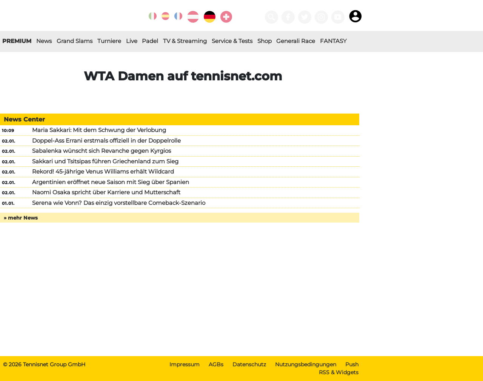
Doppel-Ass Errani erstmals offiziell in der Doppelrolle (106, 140)
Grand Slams (74, 41)
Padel (150, 41)
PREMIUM (16, 41)
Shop (264, 41)
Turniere (109, 41)
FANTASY (333, 41)
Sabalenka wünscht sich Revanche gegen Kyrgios (101, 150)
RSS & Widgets (338, 372)
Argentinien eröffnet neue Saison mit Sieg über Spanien (110, 182)
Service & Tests (232, 41)
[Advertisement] (183, 297)
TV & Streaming (185, 41)
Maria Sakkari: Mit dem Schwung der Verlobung (99, 130)
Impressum (184, 364)
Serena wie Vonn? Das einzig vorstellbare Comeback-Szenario (118, 202)
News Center (24, 119)
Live (131, 41)
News (44, 41)
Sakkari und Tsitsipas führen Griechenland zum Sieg (105, 161)
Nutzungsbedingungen (305, 364)
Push (351, 364)
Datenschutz (249, 364)
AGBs (216, 364)
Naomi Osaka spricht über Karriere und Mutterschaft (106, 192)
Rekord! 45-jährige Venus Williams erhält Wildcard (103, 171)
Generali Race (295, 41)
